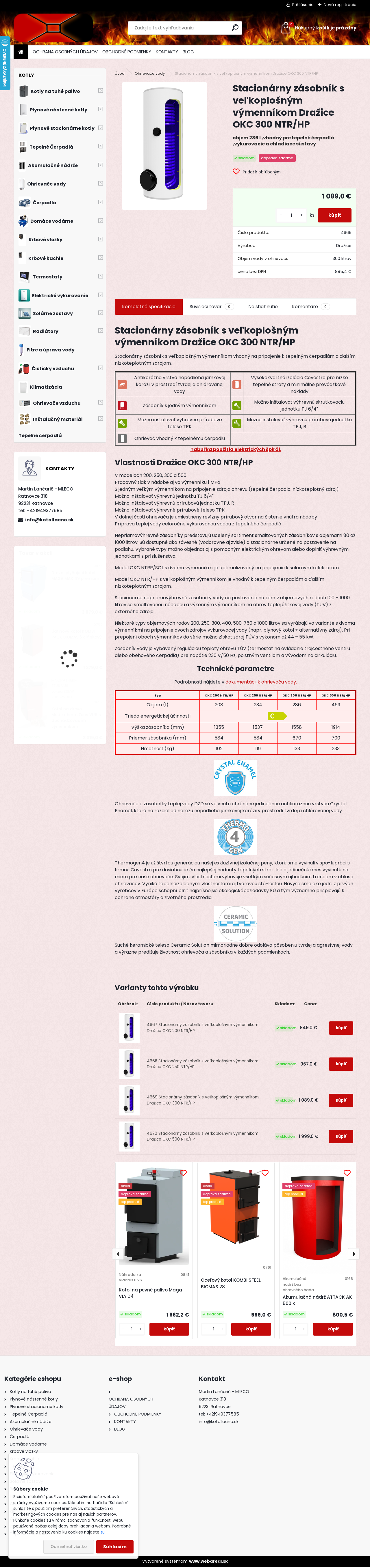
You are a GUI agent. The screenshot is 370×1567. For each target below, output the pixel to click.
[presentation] (118, 1254)
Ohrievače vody (150, 73)
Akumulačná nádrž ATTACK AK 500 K (317, 1300)
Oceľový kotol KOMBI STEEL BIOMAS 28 (231, 1283)
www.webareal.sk (208, 1561)
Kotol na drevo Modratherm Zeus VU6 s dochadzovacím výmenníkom (76, 717)
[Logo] (53, 28)
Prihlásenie (303, 5)
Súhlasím (115, 1546)
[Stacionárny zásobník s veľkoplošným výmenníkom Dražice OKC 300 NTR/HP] (164, 146)
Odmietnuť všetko (69, 1546)
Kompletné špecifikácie (148, 306)
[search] (235, 27)
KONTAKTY (167, 52)
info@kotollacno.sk (49, 519)
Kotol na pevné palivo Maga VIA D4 (150, 1293)
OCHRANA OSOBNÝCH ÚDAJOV (65, 52)
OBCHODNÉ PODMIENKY (126, 52)
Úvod (120, 73)
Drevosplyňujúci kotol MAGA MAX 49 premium (75, 575)
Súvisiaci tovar (212, 306)
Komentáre (311, 306)
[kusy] (289, 215)
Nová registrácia (340, 5)
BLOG (188, 52)
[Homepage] (21, 52)
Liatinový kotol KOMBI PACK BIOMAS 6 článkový (76, 634)
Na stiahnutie (263, 306)
